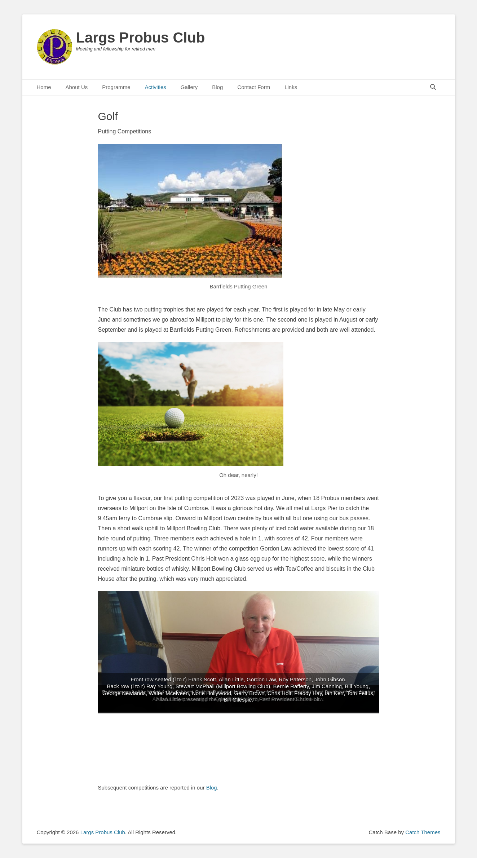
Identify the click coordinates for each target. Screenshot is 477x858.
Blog (217, 87)
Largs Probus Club (140, 37)
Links (290, 87)
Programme (116, 87)
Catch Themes (422, 832)
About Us (77, 87)
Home (44, 87)
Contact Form (253, 87)
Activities (155, 87)
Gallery (189, 87)
